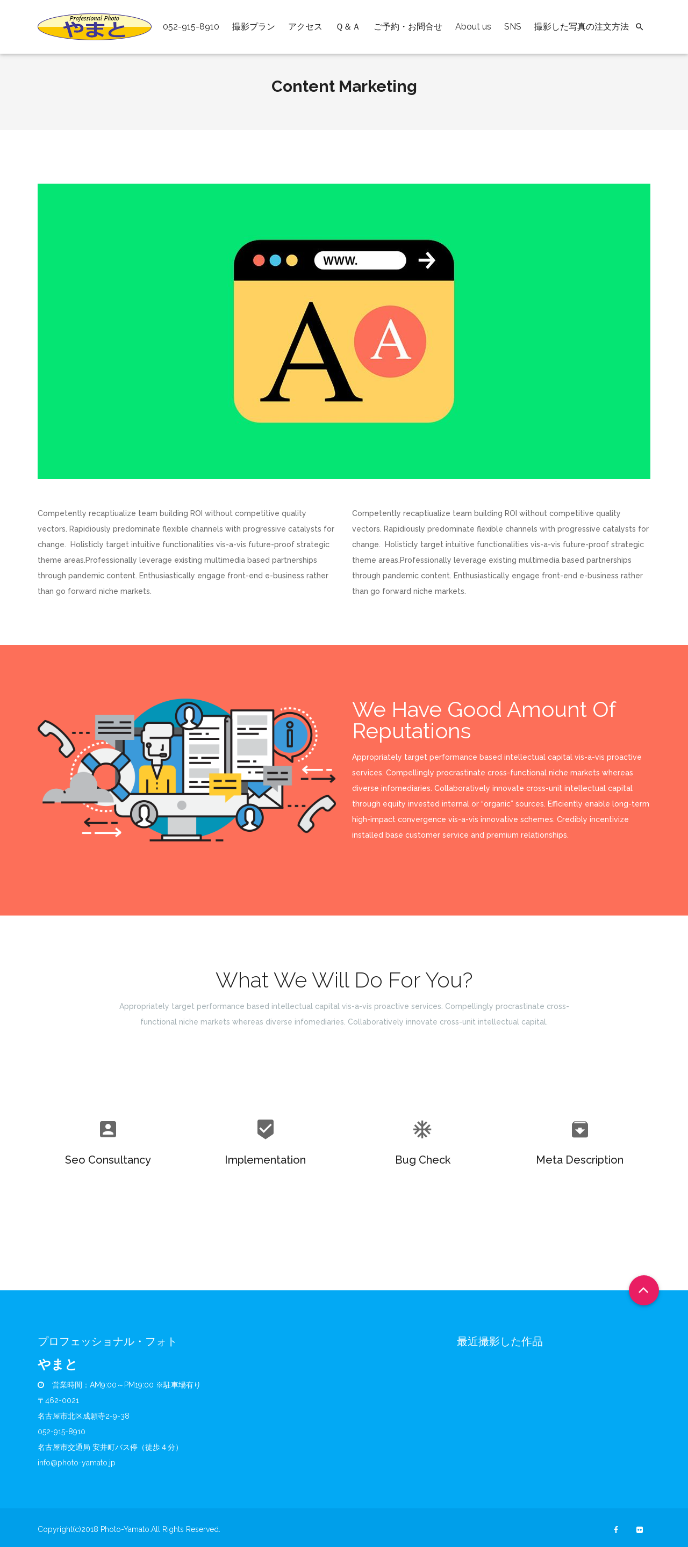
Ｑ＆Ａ (348, 26)
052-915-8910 (191, 26)
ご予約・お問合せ (408, 26)
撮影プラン (253, 26)
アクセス (305, 26)
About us (473, 26)
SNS (512, 26)
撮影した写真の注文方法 (581, 26)
